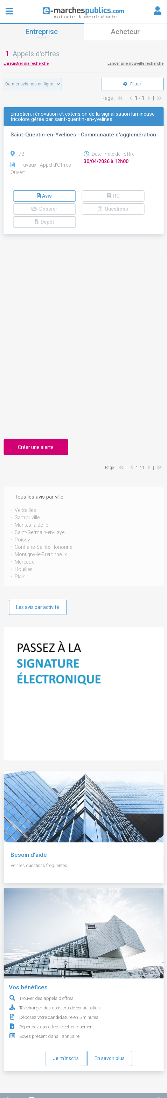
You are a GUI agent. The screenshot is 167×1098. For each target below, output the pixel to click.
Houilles (24, 569)
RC (113, 196)
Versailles (25, 510)
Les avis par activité (37, 607)
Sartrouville (27, 517)
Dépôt (44, 222)
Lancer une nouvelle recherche (135, 63)
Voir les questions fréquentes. (39, 865)
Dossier (44, 209)
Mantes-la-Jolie (31, 525)
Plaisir (21, 576)
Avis (44, 196)
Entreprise (42, 31)
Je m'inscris (66, 1058)
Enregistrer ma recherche (26, 63)
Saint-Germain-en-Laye (39, 532)
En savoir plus (110, 1058)
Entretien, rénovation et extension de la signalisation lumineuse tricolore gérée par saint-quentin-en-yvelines (83, 116)
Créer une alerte (36, 447)
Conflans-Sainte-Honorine (43, 547)
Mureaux (24, 562)
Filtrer (132, 84)
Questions (113, 209)
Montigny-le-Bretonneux (41, 554)
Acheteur (125, 31)
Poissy (22, 539)
